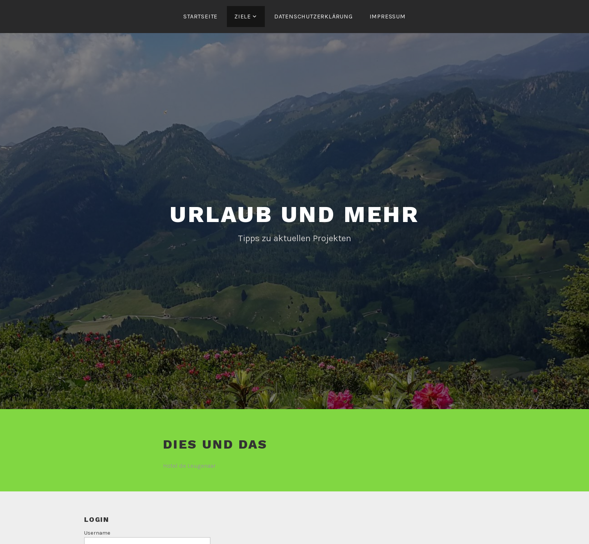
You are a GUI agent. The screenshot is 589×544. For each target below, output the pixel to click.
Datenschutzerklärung (313, 16)
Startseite (200, 16)
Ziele (242, 16)
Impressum (388, 16)
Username (97, 533)
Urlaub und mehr (294, 214)
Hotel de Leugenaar (189, 465)
